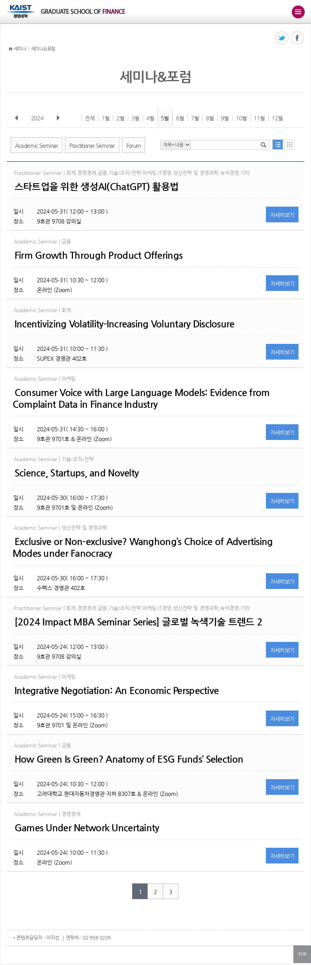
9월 (225, 118)
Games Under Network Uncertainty (87, 827)
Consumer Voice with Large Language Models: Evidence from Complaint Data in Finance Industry (141, 398)
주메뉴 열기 (298, 12)
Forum (133, 145)
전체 (90, 118)
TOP (302, 954)
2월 (120, 118)
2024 (38, 118)
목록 (278, 144)
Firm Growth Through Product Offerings (98, 255)
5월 (165, 118)
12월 (277, 118)
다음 (58, 118)
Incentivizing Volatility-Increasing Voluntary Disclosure (125, 323)
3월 (135, 118)
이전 (16, 118)
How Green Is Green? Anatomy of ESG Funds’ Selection (129, 759)
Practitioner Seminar (92, 145)
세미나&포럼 (43, 48)
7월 (195, 118)
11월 (259, 118)
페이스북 (297, 38)
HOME (11, 49)
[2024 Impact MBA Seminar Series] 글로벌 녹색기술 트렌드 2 (138, 621)
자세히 (282, 215)
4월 (150, 118)
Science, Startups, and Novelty (76, 472)
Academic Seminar (36, 145)
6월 (180, 118)
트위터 (282, 38)
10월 (241, 118)
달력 (289, 144)
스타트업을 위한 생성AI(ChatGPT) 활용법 (96, 186)
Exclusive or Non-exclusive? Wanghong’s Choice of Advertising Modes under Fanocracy (143, 547)
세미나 (20, 48)
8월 (210, 118)
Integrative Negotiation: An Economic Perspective (116, 690)
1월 (106, 118)
